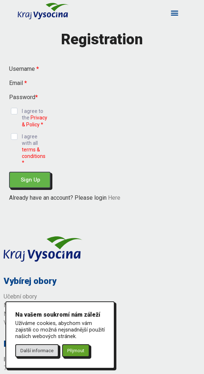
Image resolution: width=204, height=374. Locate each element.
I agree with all (33, 150)
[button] (175, 13)
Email (18, 83)
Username (24, 69)
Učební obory (20, 296)
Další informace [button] (36, 350)
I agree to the (34, 117)
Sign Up (30, 179)
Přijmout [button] (75, 350)
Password (23, 97)
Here (114, 197)
